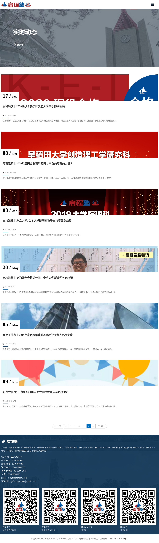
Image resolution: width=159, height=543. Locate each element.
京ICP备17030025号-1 (119, 539)
